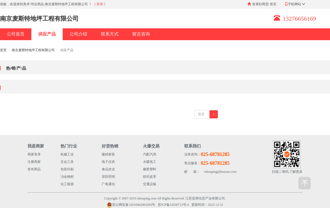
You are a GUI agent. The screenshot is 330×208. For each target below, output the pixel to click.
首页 (3, 50)
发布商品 (34, 169)
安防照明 (108, 177)
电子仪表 (108, 162)
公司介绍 (78, 34)
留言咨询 (141, 34)
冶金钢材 (67, 177)
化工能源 (67, 184)
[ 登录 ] (100, 4)
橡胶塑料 (149, 169)
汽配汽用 (149, 154)
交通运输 (149, 184)
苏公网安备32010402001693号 (131, 205)
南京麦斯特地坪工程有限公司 (33, 50)
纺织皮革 (149, 177)
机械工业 (67, 154)
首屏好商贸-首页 (264, 4)
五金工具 (67, 162)
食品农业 (108, 169)
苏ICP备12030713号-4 (173, 205)
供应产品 (47, 34)
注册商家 (34, 162)
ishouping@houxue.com (210, 171)
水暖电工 (149, 162)
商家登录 (34, 154)
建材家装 (108, 154)
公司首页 (15, 34)
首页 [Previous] (201, 114)
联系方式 (110, 34)
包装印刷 (67, 169)
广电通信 (108, 184)
